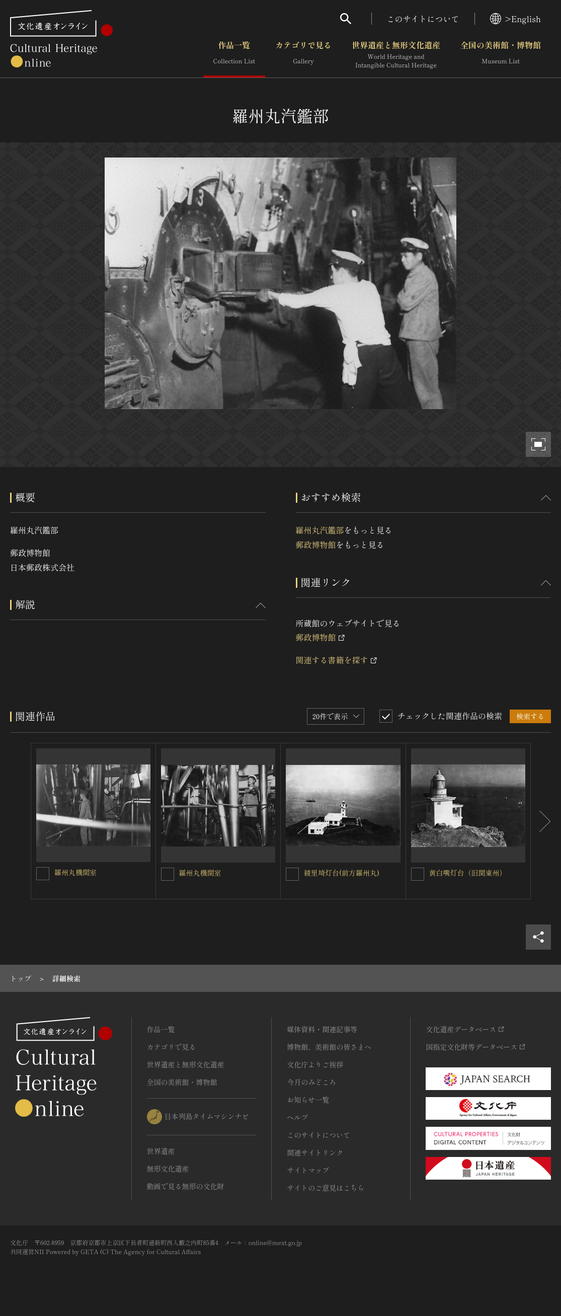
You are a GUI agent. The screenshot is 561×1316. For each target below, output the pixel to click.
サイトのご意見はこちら (325, 1188)
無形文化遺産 (168, 1169)
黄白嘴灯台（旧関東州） (468, 873)
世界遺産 (161, 1151)
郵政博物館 (316, 544)
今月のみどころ (311, 1082)
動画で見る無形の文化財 (185, 1186)
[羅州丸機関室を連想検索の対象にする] (42, 873)
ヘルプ (297, 1117)
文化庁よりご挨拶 (315, 1064)
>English (515, 19)
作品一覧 (234, 55)
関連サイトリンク (315, 1152)
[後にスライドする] (541, 821)
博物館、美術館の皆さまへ (329, 1047)
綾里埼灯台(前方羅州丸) (341, 873)
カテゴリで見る (303, 55)
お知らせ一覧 (308, 1100)
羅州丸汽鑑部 (320, 530)
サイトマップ (308, 1170)
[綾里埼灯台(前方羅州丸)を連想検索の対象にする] (292, 874)
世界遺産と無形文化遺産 (396, 55)
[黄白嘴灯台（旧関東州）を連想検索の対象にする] (417, 874)
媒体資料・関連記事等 (322, 1029)
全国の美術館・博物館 (500, 55)
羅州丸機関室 (75, 872)
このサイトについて (423, 19)
